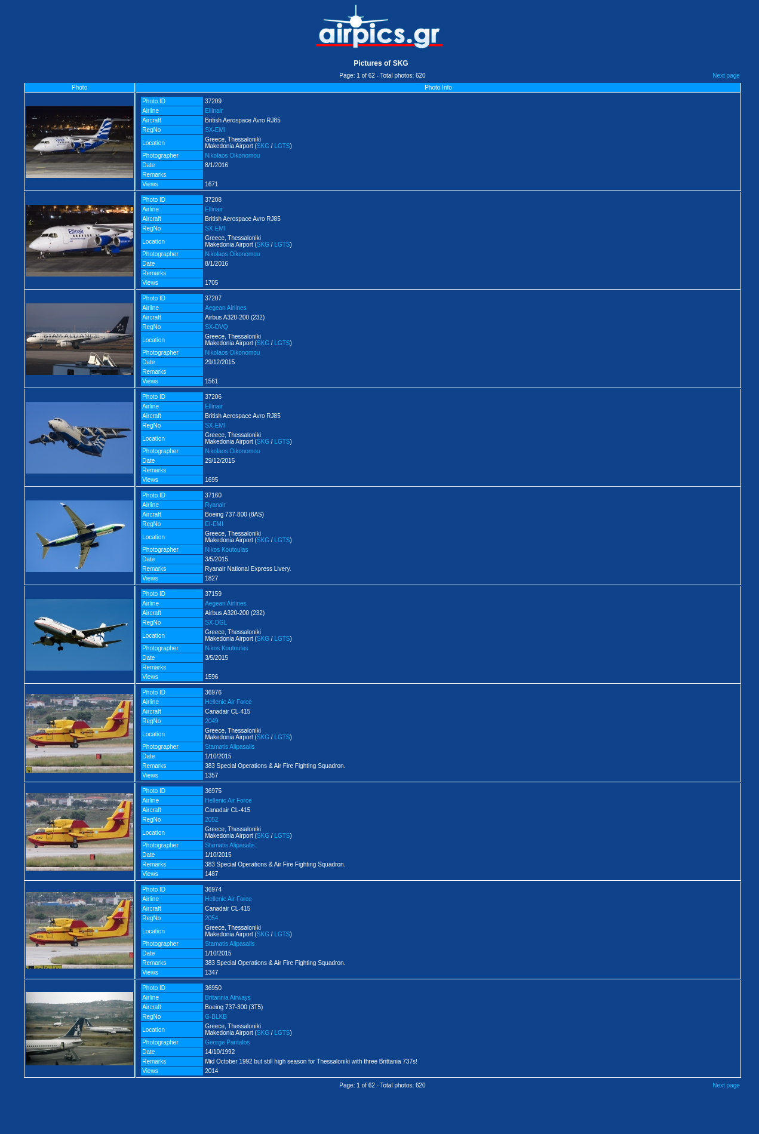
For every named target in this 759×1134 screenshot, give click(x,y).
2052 (211, 819)
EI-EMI (214, 524)
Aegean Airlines (226, 308)
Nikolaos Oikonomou (232, 155)
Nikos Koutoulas (226, 549)
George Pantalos (227, 1042)
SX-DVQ (216, 327)
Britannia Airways (228, 997)
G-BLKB (216, 1016)
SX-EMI (215, 130)
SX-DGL (216, 622)
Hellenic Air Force (228, 702)
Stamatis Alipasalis (229, 746)
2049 (211, 721)
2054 (211, 918)
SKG (263, 146)
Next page (726, 75)
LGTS (282, 146)
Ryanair (215, 505)
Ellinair (214, 110)
